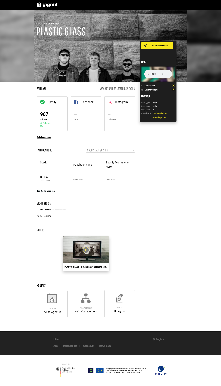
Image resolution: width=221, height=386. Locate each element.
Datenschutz (70, 345)
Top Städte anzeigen (46, 191)
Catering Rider (159, 117)
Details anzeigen (44, 137)
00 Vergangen (59, 210)
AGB (55, 345)
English (160, 339)
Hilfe (56, 339)
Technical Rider (160, 113)
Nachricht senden (160, 45)
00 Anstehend (44, 210)
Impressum (88, 345)
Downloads (105, 345)
